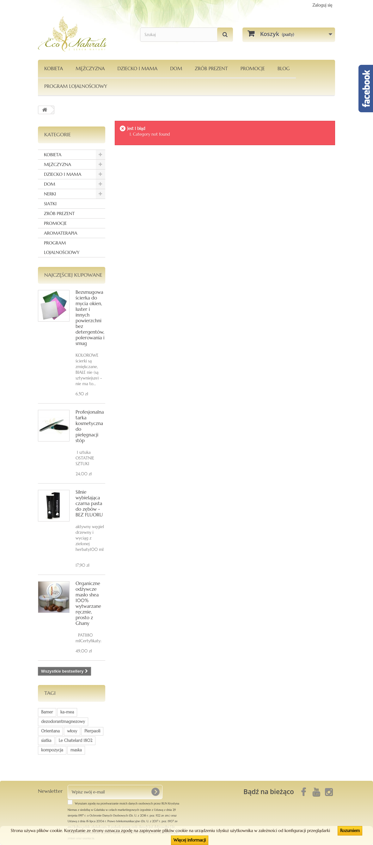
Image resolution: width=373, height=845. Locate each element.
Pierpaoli (92, 731)
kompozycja (52, 750)
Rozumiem (350, 830)
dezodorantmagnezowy (63, 721)
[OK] (155, 792)
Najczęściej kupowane (73, 275)
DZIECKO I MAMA (137, 68)
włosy (72, 731)
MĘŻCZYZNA (90, 68)
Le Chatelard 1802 (76, 740)
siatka (46, 740)
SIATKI (50, 204)
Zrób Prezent (211, 68)
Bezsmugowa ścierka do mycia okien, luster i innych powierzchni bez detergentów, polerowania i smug (90, 317)
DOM (176, 68)
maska (76, 750)
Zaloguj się (322, 5)
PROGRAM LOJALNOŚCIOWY (75, 86)
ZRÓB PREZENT (59, 213)
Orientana (50, 731)
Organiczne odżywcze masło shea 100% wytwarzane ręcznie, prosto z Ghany (88, 603)
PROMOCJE (253, 68)
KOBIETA (53, 68)
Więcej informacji (190, 840)
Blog (284, 68)
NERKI (50, 194)
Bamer (47, 712)
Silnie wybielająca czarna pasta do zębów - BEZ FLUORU (89, 503)
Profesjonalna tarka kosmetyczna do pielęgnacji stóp (90, 426)
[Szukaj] (225, 35)
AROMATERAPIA (60, 233)
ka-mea (67, 712)
